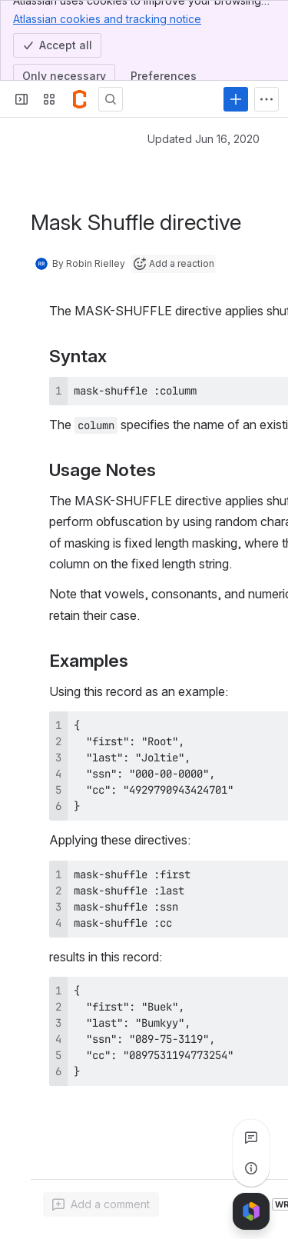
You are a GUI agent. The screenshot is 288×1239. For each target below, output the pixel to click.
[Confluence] (80, 99)
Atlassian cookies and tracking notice (107, 18)
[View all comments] (251, 1137)
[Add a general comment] (101, 1204)
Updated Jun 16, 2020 (203, 138)
